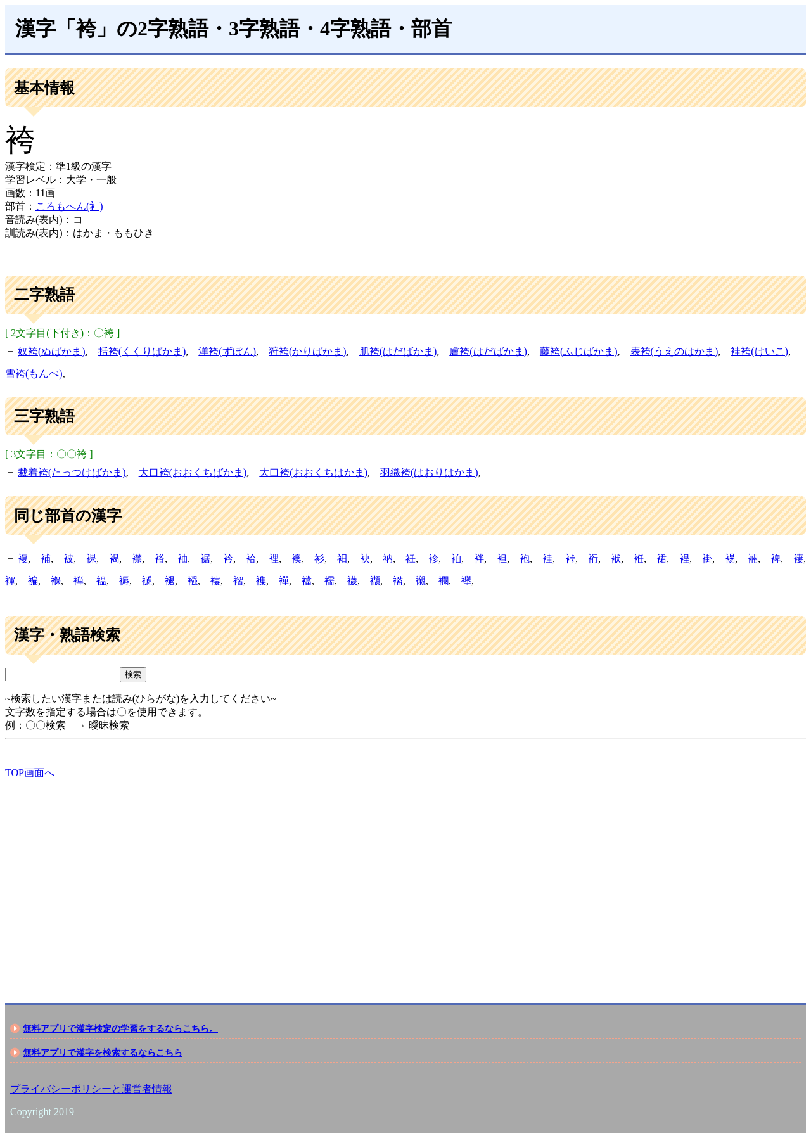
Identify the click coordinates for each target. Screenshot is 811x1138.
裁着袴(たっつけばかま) (72, 472)
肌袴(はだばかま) (398, 351)
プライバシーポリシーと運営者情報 (91, 1089)
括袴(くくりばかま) (142, 351)
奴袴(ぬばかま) (52, 351)
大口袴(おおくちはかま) (313, 472)
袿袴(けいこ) (759, 351)
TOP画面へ (29, 772)
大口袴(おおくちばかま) (193, 472)
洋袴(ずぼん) (227, 351)
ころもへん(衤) (69, 206)
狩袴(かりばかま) (308, 351)
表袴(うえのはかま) (674, 351)
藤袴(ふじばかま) (579, 351)
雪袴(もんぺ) (34, 373)
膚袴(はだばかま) (488, 351)
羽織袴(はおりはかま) (429, 472)
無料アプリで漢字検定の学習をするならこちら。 (120, 1028)
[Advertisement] (385, 880)
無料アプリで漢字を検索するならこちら (102, 1052)
